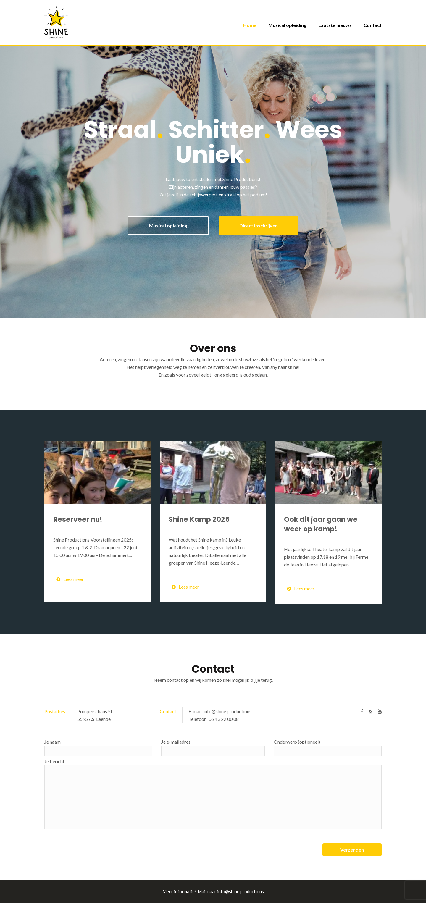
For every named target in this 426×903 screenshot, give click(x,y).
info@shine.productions (227, 711)
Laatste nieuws (335, 25)
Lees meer (70, 579)
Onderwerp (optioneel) (328, 747)
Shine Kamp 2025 (199, 519)
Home (249, 25)
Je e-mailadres (213, 747)
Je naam (98, 747)
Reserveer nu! (77, 519)
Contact (373, 25)
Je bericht (213, 793)
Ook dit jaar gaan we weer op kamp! (320, 524)
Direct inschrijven (258, 225)
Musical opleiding (287, 25)
